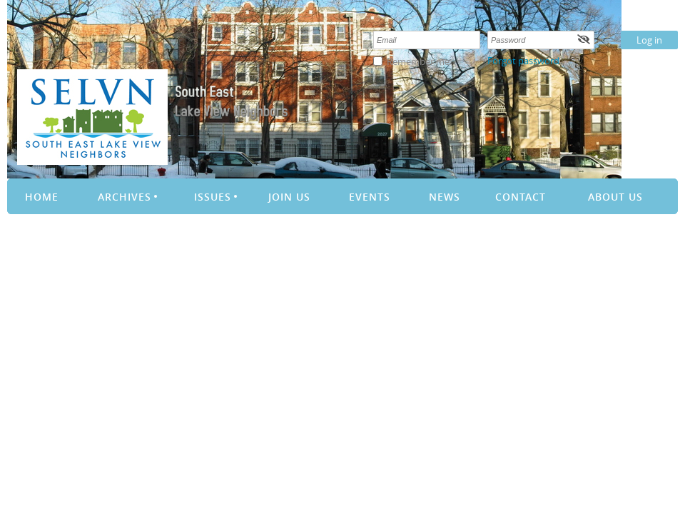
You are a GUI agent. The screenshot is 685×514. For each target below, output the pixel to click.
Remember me (418, 61)
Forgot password (523, 60)
